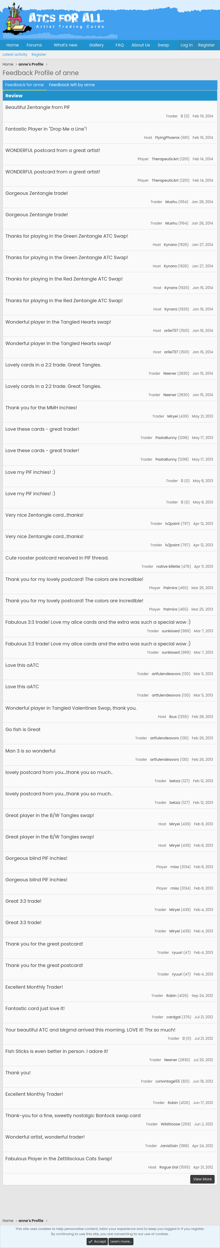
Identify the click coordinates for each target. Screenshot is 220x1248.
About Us (141, 45)
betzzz (174, 780)
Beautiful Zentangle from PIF (37, 107)
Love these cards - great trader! (42, 429)
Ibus (173, 716)
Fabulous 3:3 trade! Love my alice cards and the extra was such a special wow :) (98, 622)
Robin (171, 995)
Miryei (172, 416)
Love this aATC (22, 665)
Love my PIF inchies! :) (30, 472)
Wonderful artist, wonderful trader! (45, 1137)
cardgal (173, 1017)
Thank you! (18, 1072)
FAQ (120, 45)
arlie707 (171, 330)
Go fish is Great (23, 729)
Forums (34, 45)
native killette (168, 566)
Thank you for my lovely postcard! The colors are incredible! (74, 579)
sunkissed (171, 631)
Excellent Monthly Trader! (34, 987)
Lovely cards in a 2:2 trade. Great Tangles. (53, 365)
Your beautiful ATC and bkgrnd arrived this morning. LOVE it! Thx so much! (90, 1030)
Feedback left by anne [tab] (72, 85)
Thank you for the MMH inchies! (41, 407)
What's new (65, 45)
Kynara (170, 244)
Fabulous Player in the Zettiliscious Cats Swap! (58, 1158)
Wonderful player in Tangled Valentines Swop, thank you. (70, 708)
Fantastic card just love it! (35, 1008)
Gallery (96, 45)
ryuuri (177, 952)
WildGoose (170, 1124)
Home (12, 45)
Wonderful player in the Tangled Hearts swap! (58, 322)
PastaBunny (166, 437)
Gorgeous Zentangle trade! (36, 193)
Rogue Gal (169, 1167)
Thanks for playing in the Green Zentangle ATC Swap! (66, 236)
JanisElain (169, 1145)
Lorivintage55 (168, 1081)
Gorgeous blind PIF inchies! (36, 858)
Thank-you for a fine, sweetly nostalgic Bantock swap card (73, 1115)
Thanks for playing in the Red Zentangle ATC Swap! (64, 279)
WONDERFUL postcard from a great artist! (52, 150)
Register (39, 54)
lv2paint (172, 523)
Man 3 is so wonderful (30, 751)
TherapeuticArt (165, 159)
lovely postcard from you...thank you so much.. (59, 772)
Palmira (170, 587)
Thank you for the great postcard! (44, 944)
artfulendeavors (166, 673)
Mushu (171, 201)
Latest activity (15, 54)
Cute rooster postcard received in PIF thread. (57, 558)
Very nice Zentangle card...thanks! (44, 515)
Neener (169, 373)
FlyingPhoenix (167, 137)
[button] (46, 45)
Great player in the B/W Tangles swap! (49, 815)
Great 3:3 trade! (23, 901)
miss (174, 866)
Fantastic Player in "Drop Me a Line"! (46, 129)
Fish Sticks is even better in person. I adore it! (56, 1051)
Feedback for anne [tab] (24, 85)
